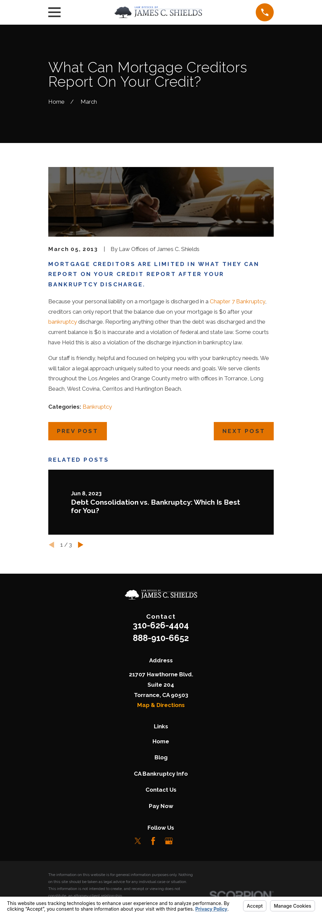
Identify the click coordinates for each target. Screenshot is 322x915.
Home (161, 741)
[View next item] (81, 545)
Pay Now (161, 806)
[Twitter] (138, 841)
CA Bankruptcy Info (161, 773)
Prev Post (78, 431)
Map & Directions (161, 705)
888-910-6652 (161, 638)
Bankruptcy (97, 406)
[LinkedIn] (184, 841)
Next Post (243, 431)
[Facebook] (153, 841)
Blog (161, 757)
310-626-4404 (161, 625)
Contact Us (161, 789)
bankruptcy (62, 321)
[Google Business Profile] (169, 841)
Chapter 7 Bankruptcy (237, 301)
